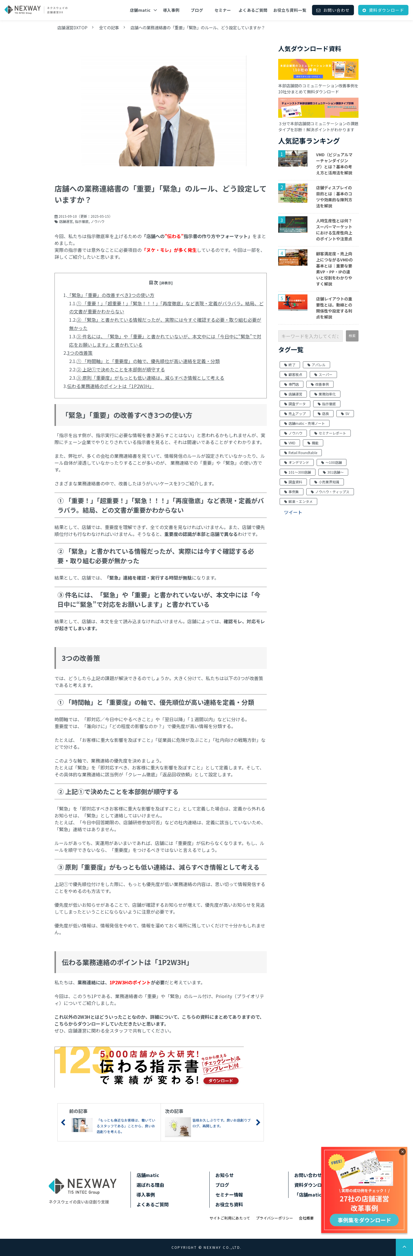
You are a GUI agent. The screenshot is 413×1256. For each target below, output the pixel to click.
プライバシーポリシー (274, 1218)
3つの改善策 (80, 352)
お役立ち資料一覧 (289, 10)
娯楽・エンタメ (298, 501)
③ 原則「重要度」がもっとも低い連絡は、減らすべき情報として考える (150, 377)
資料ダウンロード (386, 10)
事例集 (291, 491)
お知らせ (224, 1175)
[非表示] (166, 282)
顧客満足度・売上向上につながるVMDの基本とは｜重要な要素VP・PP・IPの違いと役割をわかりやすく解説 (334, 269)
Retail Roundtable (300, 452)
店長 (323, 413)
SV (345, 413)
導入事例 (171, 10)
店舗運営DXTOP (72, 27)
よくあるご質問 (253, 10)
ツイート (293, 512)
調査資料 (293, 481)
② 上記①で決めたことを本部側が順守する (121, 369)
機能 (313, 442)
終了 (289, 364)
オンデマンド (296, 462)
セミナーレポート (330, 433)
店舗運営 (66, 221)
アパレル (316, 364)
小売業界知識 (326, 481)
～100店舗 (331, 462)
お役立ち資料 (229, 1204)
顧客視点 (293, 374)
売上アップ (295, 413)
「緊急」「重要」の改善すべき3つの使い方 (110, 295)
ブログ (197, 10)
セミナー (223, 10)
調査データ (295, 403)
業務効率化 (325, 393)
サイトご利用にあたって (229, 1218)
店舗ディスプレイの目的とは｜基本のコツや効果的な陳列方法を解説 (334, 197)
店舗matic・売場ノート (304, 423)
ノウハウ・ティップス (330, 491)
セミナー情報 (229, 1194)
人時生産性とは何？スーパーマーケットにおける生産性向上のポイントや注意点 (334, 230)
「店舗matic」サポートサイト (326, 1194)
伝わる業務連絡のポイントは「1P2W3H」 (110, 386)
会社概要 (306, 1218)
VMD (289, 442)
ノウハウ (97, 221)
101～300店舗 (297, 472)
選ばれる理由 (150, 1184)
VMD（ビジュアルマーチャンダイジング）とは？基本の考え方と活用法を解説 (334, 163)
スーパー (323, 374)
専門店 (291, 384)
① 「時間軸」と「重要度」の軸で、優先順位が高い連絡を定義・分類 (148, 361)
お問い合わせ (336, 10)
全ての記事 (109, 27)
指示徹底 (82, 221)
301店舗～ (333, 472)
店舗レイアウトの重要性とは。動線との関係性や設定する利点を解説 (334, 308)
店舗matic (140, 10)
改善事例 (320, 384)
